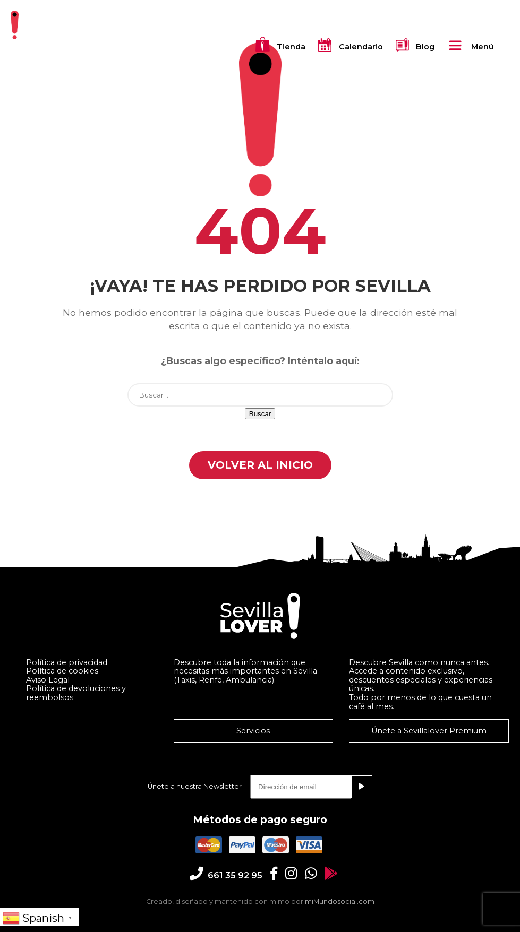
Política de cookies (62, 671)
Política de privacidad (66, 662)
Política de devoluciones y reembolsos (76, 693)
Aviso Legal (48, 680)
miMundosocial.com (339, 901)
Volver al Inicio (260, 465)
